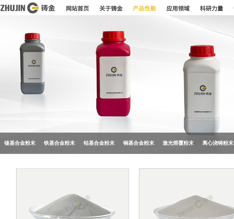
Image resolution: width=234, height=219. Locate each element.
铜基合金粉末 (138, 143)
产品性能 (144, 8)
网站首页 (77, 8)
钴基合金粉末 (99, 143)
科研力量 (211, 8)
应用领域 (178, 8)
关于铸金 (110, 8)
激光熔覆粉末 (178, 143)
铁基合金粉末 (59, 143)
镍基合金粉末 (19, 143)
